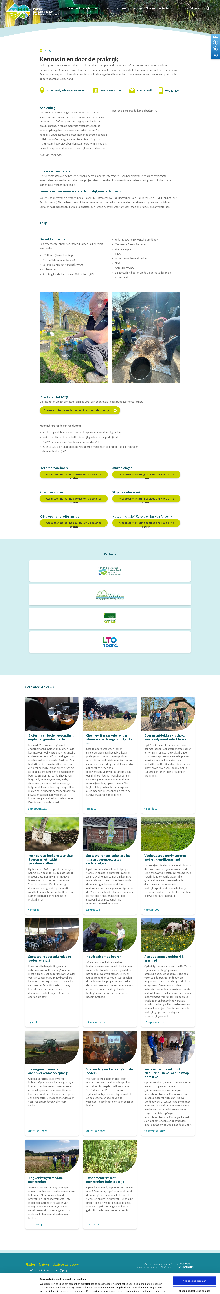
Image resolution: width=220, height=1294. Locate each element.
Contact (197, 8)
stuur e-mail (144, 90)
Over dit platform (115, 8)
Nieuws (150, 8)
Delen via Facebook (215, 42)
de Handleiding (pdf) (54, 451)
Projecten (136, 8)
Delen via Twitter (215, 48)
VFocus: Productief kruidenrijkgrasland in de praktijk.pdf (86, 437)
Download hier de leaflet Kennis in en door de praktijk (80, 410)
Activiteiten (166, 8)
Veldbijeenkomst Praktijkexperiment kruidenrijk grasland (88, 432)
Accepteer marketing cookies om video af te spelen (73, 475)
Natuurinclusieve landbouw (84, 8)
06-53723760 (172, 90)
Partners (183, 8)
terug (45, 50)
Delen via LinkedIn (215, 55)
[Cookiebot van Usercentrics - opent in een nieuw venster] (19, 1288)
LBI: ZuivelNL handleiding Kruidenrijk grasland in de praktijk (83, 446)
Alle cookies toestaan (194, 1261)
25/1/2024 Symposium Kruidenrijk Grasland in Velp (71, 442)
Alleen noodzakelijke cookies (194, 1271)
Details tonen (165, 1288)
